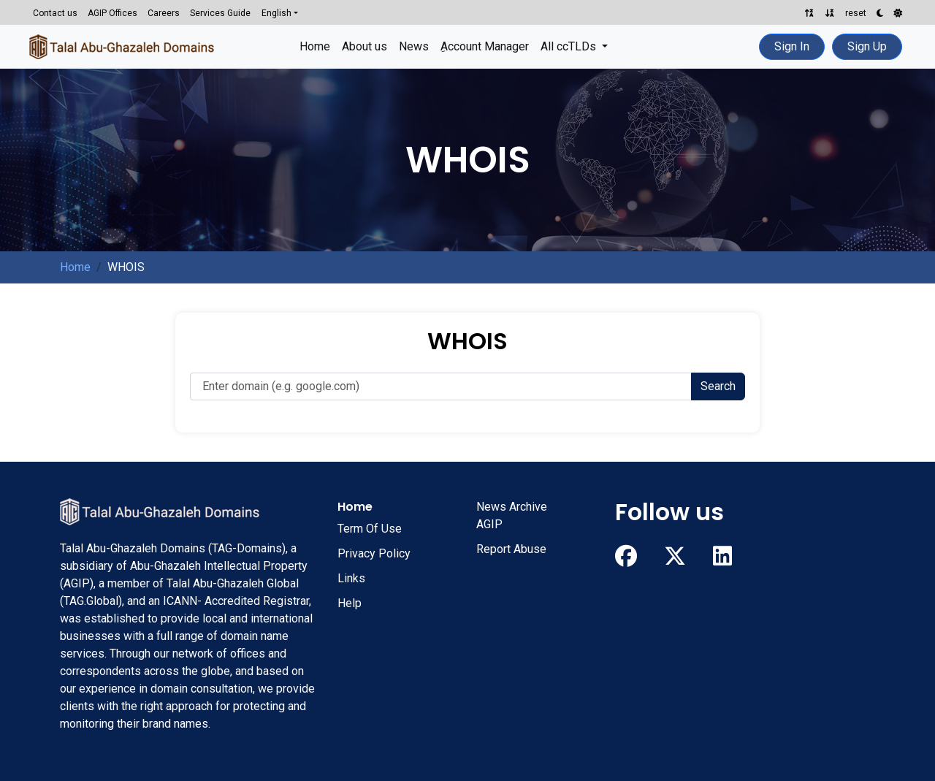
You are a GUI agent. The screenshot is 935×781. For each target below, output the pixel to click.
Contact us (55, 13)
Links (351, 578)
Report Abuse (511, 549)
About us (364, 46)
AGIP (489, 524)
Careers (164, 13)
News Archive (511, 507)
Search (718, 386)
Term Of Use (369, 529)
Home (314, 46)
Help (349, 603)
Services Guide (220, 13)
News (414, 46)
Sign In (791, 46)
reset (855, 13)
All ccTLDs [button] (570, 46)
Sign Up (867, 46)
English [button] (276, 13)
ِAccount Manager (484, 46)
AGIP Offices (112, 13)
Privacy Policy (374, 553)
